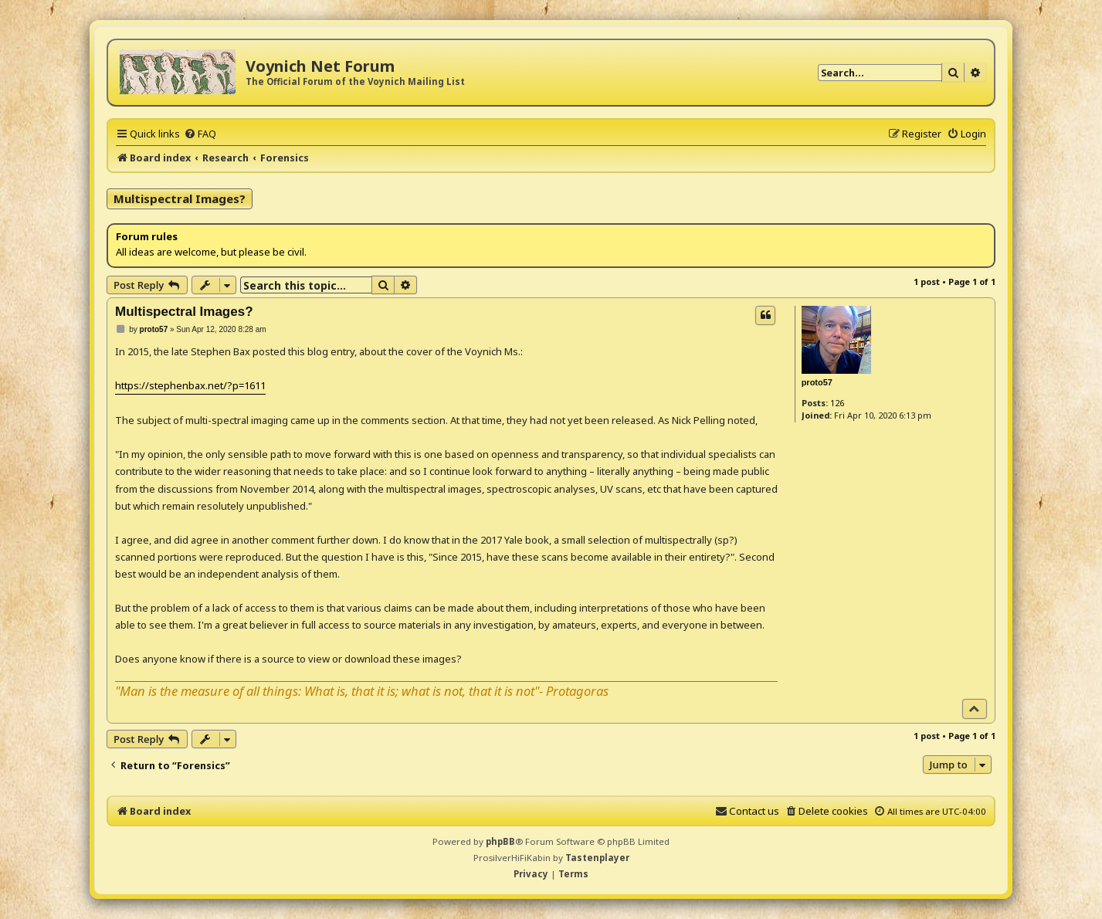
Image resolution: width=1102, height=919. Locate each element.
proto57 (817, 382)
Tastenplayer (597, 857)
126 (837, 403)
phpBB (500, 841)
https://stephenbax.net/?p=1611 (190, 385)
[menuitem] (200, 133)
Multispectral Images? (180, 198)
